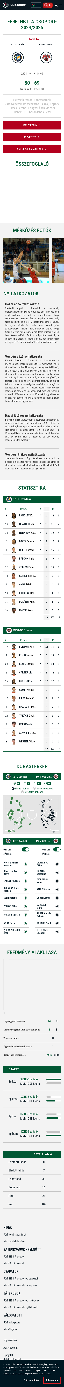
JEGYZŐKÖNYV (32, 125)
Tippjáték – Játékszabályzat (10, 1357)
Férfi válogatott (11, 1322)
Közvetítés (32, 137)
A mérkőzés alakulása (32, 149)
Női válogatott (10, 1329)
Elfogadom (52, 1380)
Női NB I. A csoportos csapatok (20, 1285)
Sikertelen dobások (34, 792)
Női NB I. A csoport (13, 1263)
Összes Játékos (9, 851)
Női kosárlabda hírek (14, 1241)
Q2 (26, 783)
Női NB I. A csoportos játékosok (20, 1307)
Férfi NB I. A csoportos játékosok (21, 1300)
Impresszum (10, 1340)
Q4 (46, 783)
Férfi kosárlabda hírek (14, 1234)
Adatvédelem (10, 1347)
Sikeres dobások (45, 788)
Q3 (36, 783)
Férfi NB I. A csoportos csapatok (21, 1278)
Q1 (15, 783)
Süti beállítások (32, 1380)
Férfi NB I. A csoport (14, 1256)
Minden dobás (22, 788)
